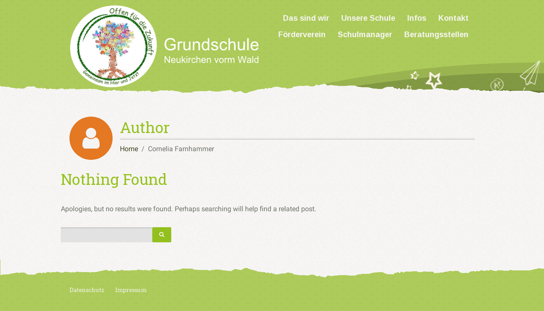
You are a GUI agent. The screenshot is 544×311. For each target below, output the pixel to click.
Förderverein (302, 34)
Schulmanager (365, 34)
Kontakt (453, 18)
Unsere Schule (368, 18)
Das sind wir (306, 18)
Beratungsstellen (436, 34)
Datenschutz (86, 290)
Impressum (131, 290)
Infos (416, 18)
